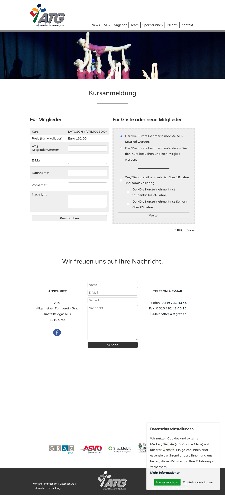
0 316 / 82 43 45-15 (171, 308)
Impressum (50, 483)
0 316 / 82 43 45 (174, 303)
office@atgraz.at (173, 314)
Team (134, 25)
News (96, 25)
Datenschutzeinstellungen (48, 488)
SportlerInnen (152, 25)
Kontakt (187, 25)
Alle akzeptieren (167, 482)
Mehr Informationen (165, 473)
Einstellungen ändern (198, 482)
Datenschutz (66, 483)
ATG (107, 25)
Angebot (120, 25)
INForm (172, 25)
